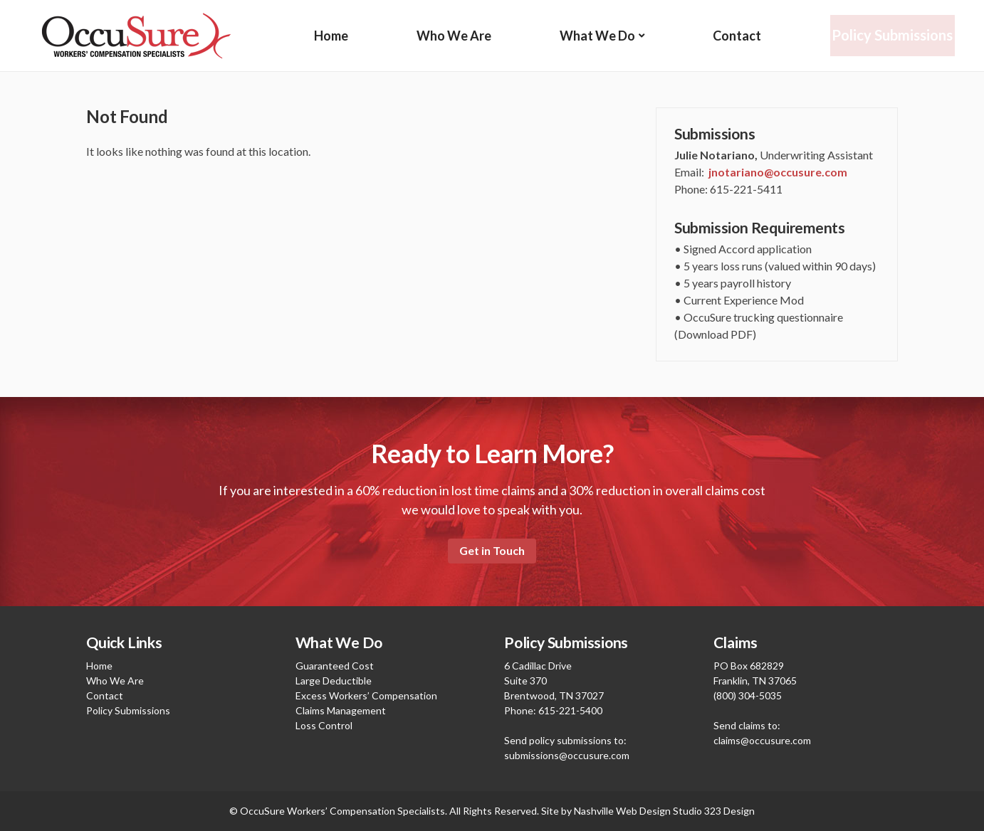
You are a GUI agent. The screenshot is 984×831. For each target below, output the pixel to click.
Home (331, 35)
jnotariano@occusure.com (777, 172)
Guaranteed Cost (334, 666)
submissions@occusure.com (566, 755)
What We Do (598, 35)
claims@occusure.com (762, 740)
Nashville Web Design (622, 811)
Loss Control (323, 725)
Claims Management (340, 710)
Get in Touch (492, 550)
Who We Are (454, 35)
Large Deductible (333, 680)
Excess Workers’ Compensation (366, 695)
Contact (738, 35)
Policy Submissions (893, 35)
